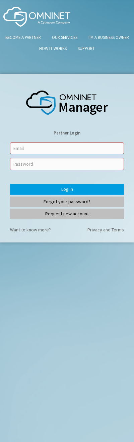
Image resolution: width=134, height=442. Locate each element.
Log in (67, 189)
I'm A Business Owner (108, 37)
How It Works (53, 48)
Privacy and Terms (105, 230)
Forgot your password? (67, 202)
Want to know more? (30, 230)
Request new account (67, 214)
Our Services (64, 37)
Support (86, 48)
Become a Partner (23, 37)
